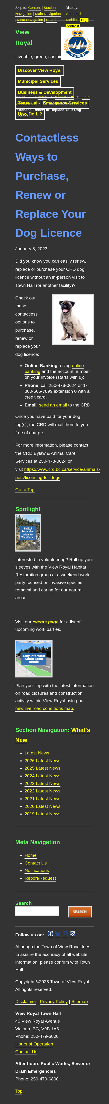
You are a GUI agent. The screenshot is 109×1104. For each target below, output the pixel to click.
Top (18, 1091)
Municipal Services (38, 81)
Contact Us (36, 863)
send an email (53, 405)
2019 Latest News (42, 813)
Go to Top (25, 489)
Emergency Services (65, 103)
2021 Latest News (42, 798)
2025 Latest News (42, 768)
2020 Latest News (42, 806)
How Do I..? (30, 113)
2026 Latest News (42, 760)
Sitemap (79, 1001)
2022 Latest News (42, 790)
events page (46, 621)
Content (34, 8)
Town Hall (28, 103)
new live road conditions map (44, 708)
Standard (73, 14)
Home (30, 855)
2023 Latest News (42, 783)
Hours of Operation (34, 1044)
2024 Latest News (42, 775)
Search (51, 20)
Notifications (37, 870)
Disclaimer (25, 1001)
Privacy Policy (54, 1001)
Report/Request (40, 878)
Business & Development (44, 92)
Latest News (37, 752)
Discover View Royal (39, 70)
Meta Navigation (30, 20)
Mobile (71, 20)
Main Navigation (48, 14)
